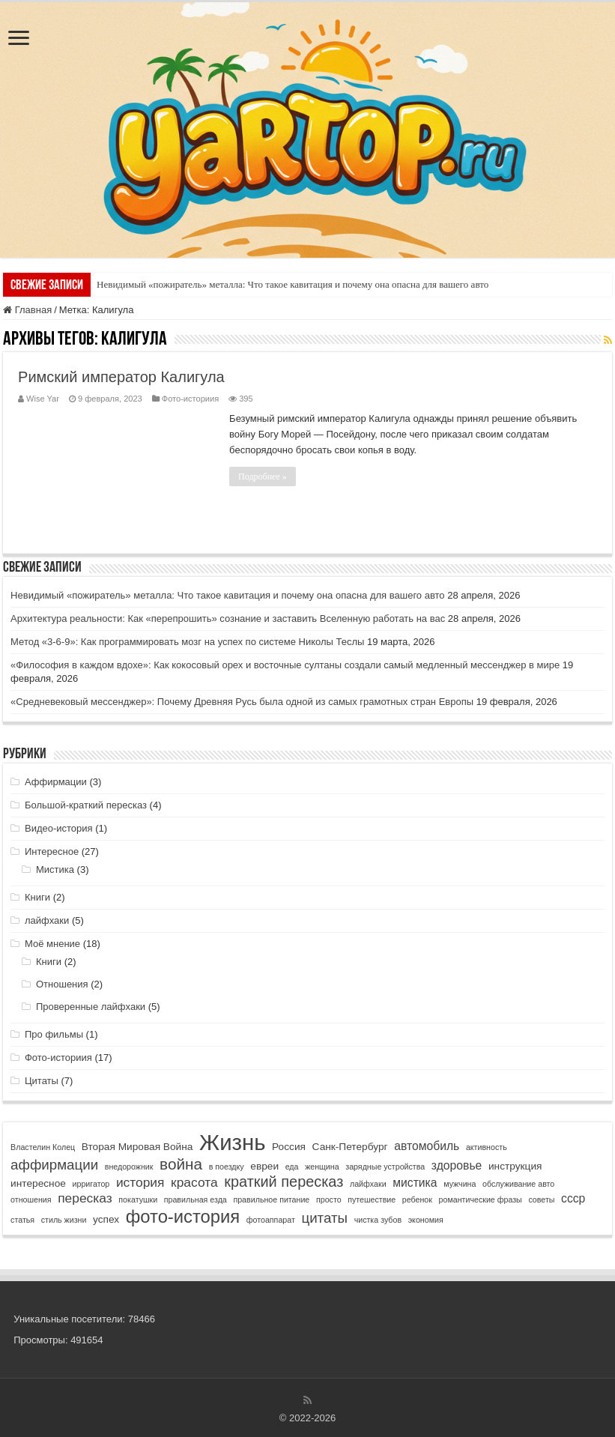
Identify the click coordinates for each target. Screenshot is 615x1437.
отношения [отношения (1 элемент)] (30, 1199)
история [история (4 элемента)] (140, 1182)
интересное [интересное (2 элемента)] (38, 1183)
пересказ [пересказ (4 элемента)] (85, 1198)
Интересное (52, 851)
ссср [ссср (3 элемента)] (573, 1198)
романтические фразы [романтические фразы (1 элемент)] (480, 1199)
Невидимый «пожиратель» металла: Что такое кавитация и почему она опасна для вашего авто (292, 284)
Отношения (62, 984)
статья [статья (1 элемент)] (22, 1219)
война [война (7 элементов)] (181, 1164)
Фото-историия (190, 398)
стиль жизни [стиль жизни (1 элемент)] (64, 1219)
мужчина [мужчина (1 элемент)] (459, 1183)
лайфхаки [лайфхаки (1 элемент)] (368, 1183)
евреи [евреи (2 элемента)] (264, 1166)
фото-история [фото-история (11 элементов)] (183, 1216)
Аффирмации (56, 781)
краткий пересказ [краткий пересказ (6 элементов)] (283, 1181)
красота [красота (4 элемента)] (194, 1182)
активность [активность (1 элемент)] (486, 1147)
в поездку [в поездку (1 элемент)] (226, 1166)
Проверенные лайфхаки (90, 1006)
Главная (27, 309)
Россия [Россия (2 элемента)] (289, 1146)
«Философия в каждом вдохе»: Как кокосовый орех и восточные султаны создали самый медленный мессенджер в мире (285, 665)
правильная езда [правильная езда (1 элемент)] (195, 1199)
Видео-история (59, 828)
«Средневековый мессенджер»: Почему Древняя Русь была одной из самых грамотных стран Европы (241, 701)
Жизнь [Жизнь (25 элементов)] (232, 1142)
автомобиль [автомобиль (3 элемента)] (426, 1146)
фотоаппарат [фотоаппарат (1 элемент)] (270, 1219)
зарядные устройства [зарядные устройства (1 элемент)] (385, 1166)
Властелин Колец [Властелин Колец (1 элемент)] (42, 1147)
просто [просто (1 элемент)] (329, 1199)
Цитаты (41, 1080)
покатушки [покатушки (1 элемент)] (137, 1199)
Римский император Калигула (121, 377)
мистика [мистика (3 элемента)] (415, 1182)
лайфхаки (47, 920)
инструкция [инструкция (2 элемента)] (515, 1166)
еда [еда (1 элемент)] (292, 1166)
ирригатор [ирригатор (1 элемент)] (91, 1183)
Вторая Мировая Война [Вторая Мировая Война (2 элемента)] (137, 1146)
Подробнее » (262, 476)
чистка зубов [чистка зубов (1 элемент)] (378, 1219)
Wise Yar (42, 398)
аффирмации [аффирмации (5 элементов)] (54, 1165)
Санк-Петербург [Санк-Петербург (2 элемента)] (350, 1146)
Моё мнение (52, 943)
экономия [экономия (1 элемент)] (425, 1219)
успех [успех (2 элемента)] (106, 1219)
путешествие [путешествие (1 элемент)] (372, 1199)
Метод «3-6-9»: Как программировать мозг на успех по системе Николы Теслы (187, 641)
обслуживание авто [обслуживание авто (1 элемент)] (518, 1183)
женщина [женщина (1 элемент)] (322, 1166)
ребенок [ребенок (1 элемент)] (417, 1199)
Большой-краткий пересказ (86, 805)
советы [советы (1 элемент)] (541, 1199)
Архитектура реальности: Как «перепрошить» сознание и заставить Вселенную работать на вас (227, 618)
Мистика (55, 869)
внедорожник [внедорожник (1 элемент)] (129, 1166)
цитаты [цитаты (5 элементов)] (324, 1218)
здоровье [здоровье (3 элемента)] (456, 1165)
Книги (37, 897)
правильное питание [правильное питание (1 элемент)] (271, 1199)
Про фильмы (54, 1034)
